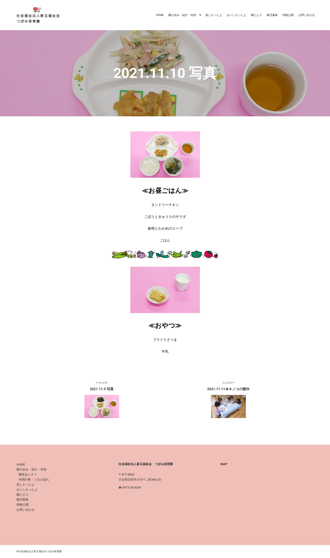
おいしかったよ (27, 489)
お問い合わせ (25, 509)
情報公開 (22, 504)
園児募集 (22, 499)
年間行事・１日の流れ (34, 479)
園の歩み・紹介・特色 (31, 469)
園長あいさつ (28, 474)
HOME (20, 464)
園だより (22, 494)
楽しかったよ (25, 484)
